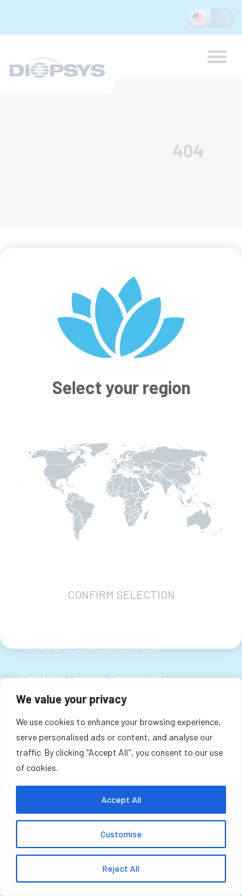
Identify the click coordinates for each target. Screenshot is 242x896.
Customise (121, 833)
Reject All (121, 868)
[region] (121, 787)
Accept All (121, 799)
